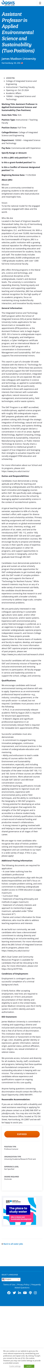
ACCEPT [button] (29, 1366)
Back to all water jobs (12, 1244)
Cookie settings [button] (15, 1366)
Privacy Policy (23, 1284)
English (6, 1279)
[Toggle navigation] (40, 3)
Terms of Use (9, 1284)
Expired (22, 1134)
